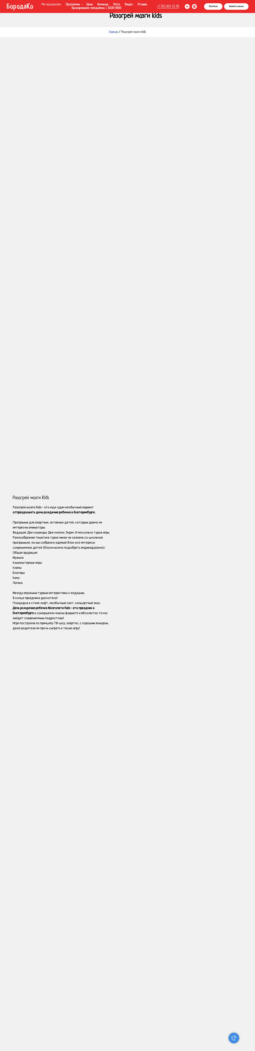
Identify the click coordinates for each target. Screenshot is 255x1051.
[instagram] (194, 6)
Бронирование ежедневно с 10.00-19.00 (96, 8)
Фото (116, 4)
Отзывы (142, 4)
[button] (236, 6)
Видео (129, 4)
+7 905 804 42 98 (168, 6)
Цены (90, 4)
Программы (73, 4)
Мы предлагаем (51, 4)
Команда (102, 4)
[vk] (187, 6)
